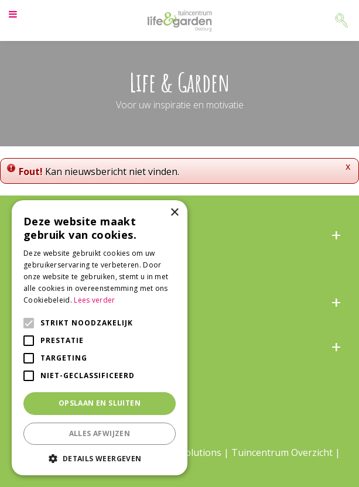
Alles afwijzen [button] (100, 433)
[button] (99, 458)
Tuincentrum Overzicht (282, 452)
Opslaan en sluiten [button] (100, 403)
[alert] (99, 337)
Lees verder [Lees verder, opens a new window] (94, 300)
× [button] (174, 212)
